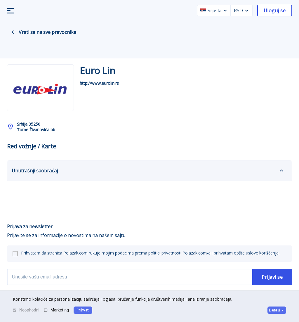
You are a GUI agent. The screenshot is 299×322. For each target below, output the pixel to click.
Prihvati (83, 310)
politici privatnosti (164, 253)
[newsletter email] (129, 277)
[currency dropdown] (247, 10)
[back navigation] (13, 32)
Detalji (276, 310)
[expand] (281, 170)
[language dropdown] (225, 10)
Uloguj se (275, 10)
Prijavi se (272, 277)
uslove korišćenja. (262, 253)
